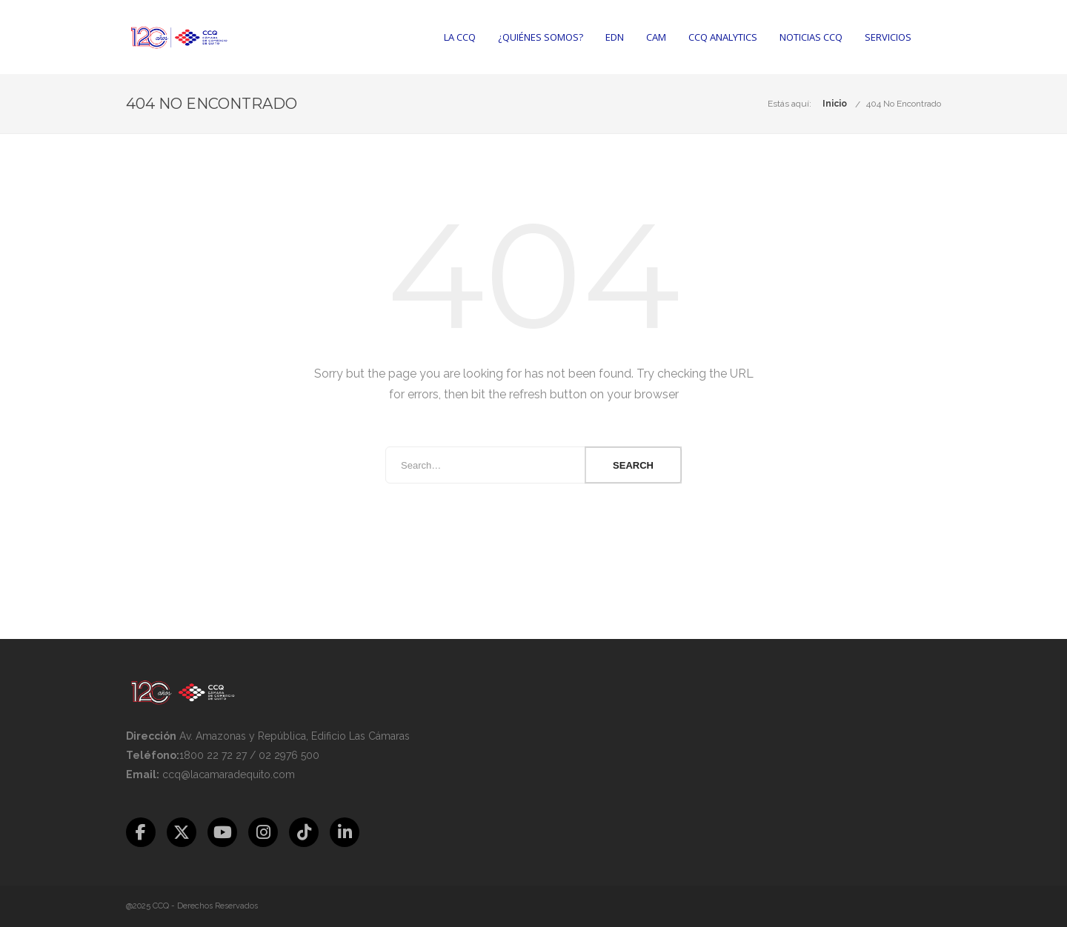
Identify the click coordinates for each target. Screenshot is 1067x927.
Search (633, 465)
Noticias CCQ (811, 37)
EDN (614, 37)
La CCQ (460, 37)
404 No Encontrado (903, 103)
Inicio (834, 103)
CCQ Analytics (722, 37)
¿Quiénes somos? (540, 37)
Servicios (888, 37)
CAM (656, 37)
